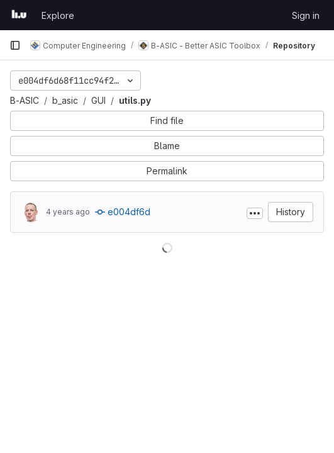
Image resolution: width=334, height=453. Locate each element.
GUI (98, 100)
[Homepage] (19, 15)
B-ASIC (24, 100)
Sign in (306, 15)
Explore (58, 15)
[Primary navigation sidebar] (15, 45)
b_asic (65, 100)
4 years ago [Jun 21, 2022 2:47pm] (68, 211)
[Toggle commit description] (255, 213)
